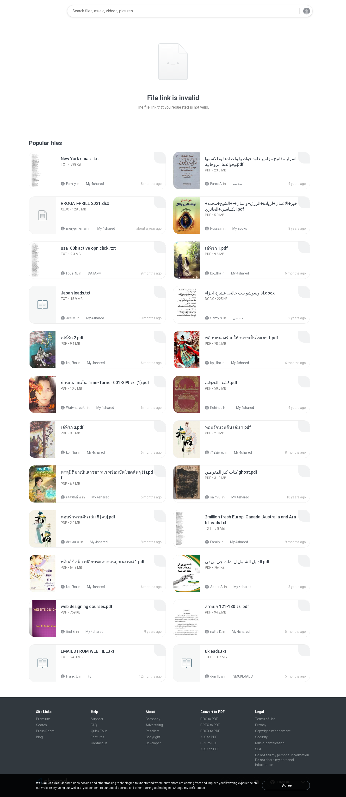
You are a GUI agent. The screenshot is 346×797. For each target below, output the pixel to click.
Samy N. (214, 318)
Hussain (213, 228)
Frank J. (69, 676)
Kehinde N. (215, 408)
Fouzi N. (69, 273)
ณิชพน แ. (214, 452)
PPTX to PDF (210, 725)
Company (153, 719)
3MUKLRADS (240, 676)
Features (97, 737)
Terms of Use (265, 719)
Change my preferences (189, 788)
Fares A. (213, 184)
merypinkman (74, 228)
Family (68, 184)
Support (97, 719)
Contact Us (99, 743)
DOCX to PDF (210, 731)
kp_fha (213, 273)
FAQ (94, 725)
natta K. (213, 632)
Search (41, 725)
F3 (87, 676)
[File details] (48, 170)
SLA (258, 749)
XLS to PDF (208, 737)
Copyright (153, 737)
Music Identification (269, 743)
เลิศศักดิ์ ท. (71, 497)
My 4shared (92, 184)
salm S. (213, 497)
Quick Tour (99, 731)
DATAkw (92, 273)
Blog (39, 737)
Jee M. (68, 318)
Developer (153, 743)
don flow (214, 676)
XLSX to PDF (209, 749)
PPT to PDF (208, 743)
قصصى (235, 318)
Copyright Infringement (272, 731)
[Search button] (293, 11)
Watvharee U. (73, 408)
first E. (68, 632)
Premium (43, 719)
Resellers (153, 731)
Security (261, 737)
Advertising (154, 725)
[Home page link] (48, 11)
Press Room (45, 731)
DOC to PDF (209, 719)
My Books (237, 228)
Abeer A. (214, 587)
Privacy (260, 725)
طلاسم (234, 184)
